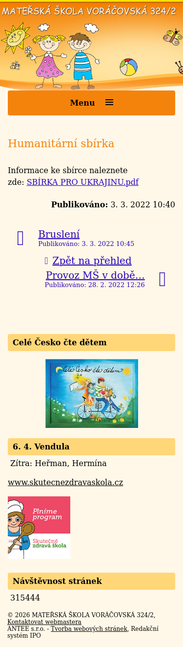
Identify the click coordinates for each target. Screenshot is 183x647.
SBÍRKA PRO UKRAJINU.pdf (83, 182)
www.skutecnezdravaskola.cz (65, 482)
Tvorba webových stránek (89, 628)
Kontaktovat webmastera (44, 622)
